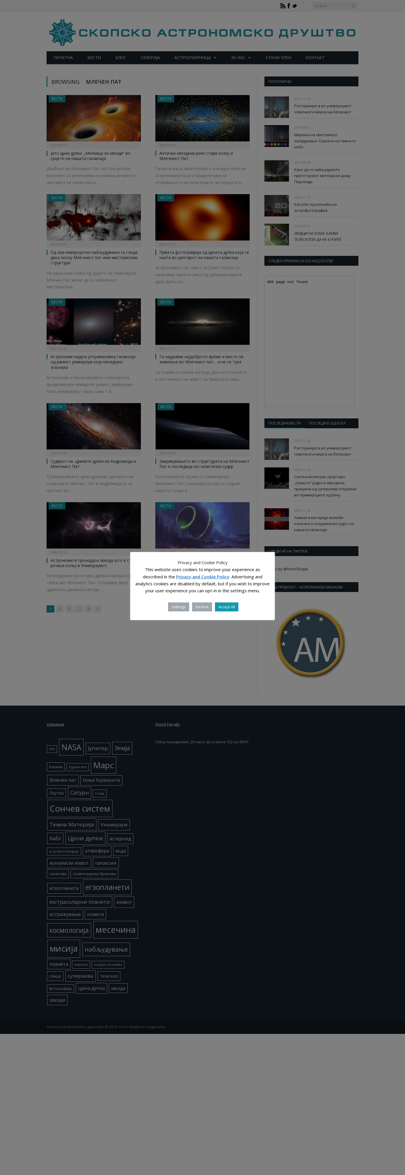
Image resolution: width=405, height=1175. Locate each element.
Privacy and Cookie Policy (202, 577)
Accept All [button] (226, 606)
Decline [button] (202, 606)
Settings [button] (179, 606)
